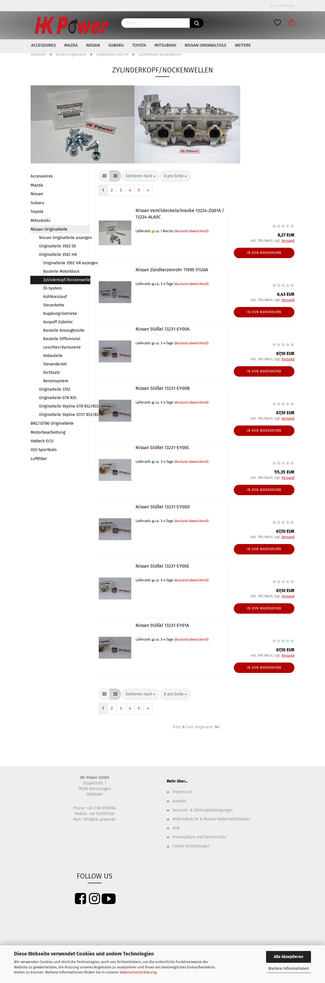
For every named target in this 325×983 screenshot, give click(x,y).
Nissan (93, 45)
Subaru (116, 45)
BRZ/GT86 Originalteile (52, 423)
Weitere (243, 45)
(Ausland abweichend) (191, 231)
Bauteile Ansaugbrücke (63, 330)
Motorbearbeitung (48, 432)
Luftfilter (39, 458)
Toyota (139, 45)
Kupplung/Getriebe (60, 313)
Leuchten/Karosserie (62, 347)
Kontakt (179, 801)
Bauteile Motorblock (61, 271)
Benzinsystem (55, 381)
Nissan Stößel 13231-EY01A (162, 625)
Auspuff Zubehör (58, 322)
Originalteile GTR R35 (57, 397)
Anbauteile (53, 355)
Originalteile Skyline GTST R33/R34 (64, 414)
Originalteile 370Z (54, 389)
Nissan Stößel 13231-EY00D (163, 506)
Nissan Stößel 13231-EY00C (162, 447)
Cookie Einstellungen (191, 846)
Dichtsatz (51, 372)
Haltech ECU (42, 440)
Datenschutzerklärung (138, 972)
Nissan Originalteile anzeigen (64, 237)
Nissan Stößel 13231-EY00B (163, 388)
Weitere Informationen (288, 968)
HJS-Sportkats (44, 449)
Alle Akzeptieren (288, 956)
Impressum (182, 791)
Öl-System (52, 288)
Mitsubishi (165, 45)
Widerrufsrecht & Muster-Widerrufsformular (211, 819)
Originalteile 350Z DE (57, 246)
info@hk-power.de (99, 819)
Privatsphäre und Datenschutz (199, 837)
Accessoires (43, 45)
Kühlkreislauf (55, 296)
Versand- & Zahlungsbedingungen (202, 810)
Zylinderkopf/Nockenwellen (66, 279)
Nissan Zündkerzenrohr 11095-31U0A (172, 269)
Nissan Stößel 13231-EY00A (162, 329)
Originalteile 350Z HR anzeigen (66, 263)
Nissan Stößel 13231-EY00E (162, 566)
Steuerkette (53, 305)
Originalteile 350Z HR (58, 254)
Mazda (71, 45)
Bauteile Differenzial (61, 338)
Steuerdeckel (55, 364)
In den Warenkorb (264, 253)
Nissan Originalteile (205, 45)
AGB (175, 828)
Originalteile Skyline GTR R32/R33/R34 (64, 406)
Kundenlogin (282, 6)
